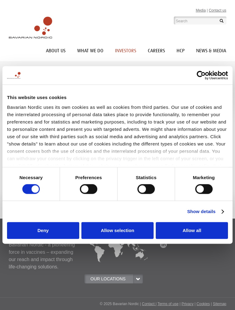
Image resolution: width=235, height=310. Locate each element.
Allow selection (117, 230)
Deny (43, 230)
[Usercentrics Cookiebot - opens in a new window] (201, 75)
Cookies (203, 304)
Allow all (192, 230)
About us (55, 51)
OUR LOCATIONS (117, 278)
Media (201, 10)
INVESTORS (125, 51)
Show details (201, 211)
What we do (90, 51)
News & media (211, 51)
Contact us (217, 10)
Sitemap (219, 304)
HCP (181, 51)
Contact (149, 304)
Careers (156, 51)
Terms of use (168, 304)
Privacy (187, 304)
